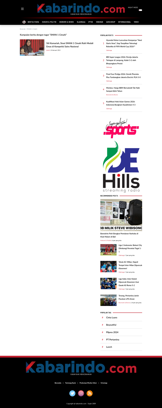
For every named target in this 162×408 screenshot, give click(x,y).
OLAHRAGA (81, 22)
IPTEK (90, 22)
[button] (22, 8)
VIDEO (136, 22)
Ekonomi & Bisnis (112, 95)
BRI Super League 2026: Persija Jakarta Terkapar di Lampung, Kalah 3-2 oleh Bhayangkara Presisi (122, 60)
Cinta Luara (111, 317)
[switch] (140, 10)
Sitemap (104, 383)
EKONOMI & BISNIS (66, 22)
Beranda (22, 29)
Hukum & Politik (105, 240)
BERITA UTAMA (33, 22)
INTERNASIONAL (124, 22)
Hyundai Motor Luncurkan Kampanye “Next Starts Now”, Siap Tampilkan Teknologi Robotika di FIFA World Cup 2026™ (124, 43)
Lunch (109, 347)
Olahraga (109, 50)
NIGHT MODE (133, 7)
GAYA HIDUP (110, 22)
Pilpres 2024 (112, 332)
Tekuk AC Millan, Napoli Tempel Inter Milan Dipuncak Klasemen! (130, 265)
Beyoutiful (111, 324)
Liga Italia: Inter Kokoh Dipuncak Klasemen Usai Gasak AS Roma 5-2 (129, 282)
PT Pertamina (112, 339)
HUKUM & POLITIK (49, 22)
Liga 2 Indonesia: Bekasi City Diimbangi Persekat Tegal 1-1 (130, 248)
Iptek (48, 50)
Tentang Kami (70, 383)
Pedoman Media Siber (88, 383)
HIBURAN (99, 22)
